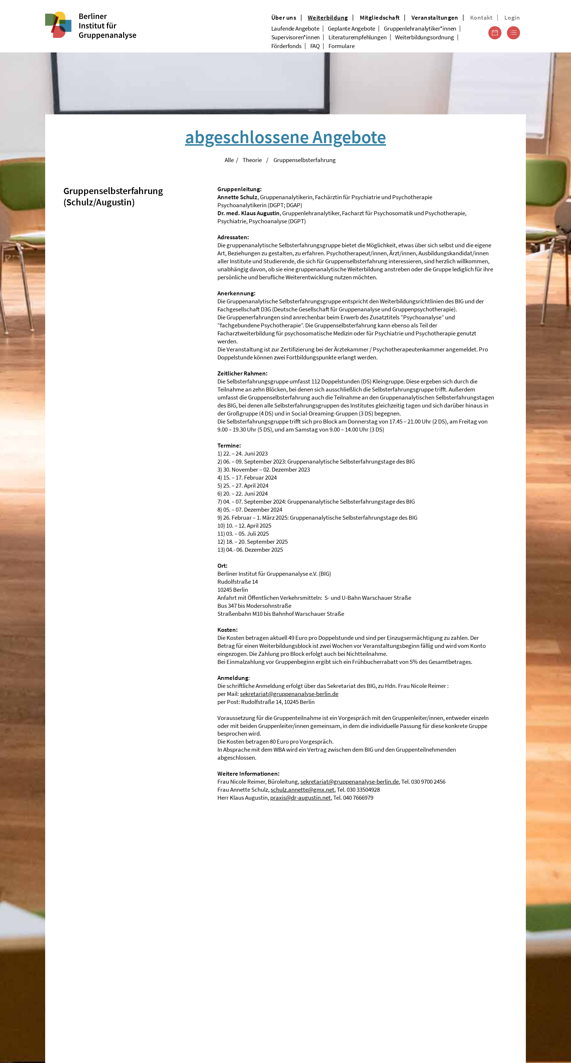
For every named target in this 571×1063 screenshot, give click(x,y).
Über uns (283, 17)
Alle (229, 160)
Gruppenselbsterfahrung (304, 160)
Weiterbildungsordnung (424, 37)
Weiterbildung (328, 17)
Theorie (252, 160)
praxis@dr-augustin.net (300, 798)
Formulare (341, 46)
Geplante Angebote (351, 28)
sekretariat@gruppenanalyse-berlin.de (289, 694)
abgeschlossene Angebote (285, 136)
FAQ (315, 46)
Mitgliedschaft (380, 17)
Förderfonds (286, 46)
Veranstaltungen (434, 17)
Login (512, 17)
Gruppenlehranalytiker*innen (420, 28)
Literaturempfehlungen (357, 37)
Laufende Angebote (295, 28)
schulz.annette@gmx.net (302, 790)
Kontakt (481, 17)
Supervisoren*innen (295, 37)
